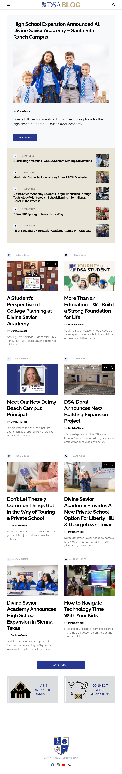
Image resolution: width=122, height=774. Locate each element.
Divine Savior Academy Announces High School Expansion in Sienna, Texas (31, 615)
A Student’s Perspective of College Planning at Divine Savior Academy (29, 310)
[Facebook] (52, 764)
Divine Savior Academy (67, 758)
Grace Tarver (24, 111)
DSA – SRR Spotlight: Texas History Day (38, 214)
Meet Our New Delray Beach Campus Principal (31, 408)
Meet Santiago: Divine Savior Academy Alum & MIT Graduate (52, 230)
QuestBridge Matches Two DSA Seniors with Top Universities (52, 161)
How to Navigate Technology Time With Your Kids (84, 609)
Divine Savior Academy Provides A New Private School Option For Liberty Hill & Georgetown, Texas (89, 511)
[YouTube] (63, 764)
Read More (25, 137)
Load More (59, 665)
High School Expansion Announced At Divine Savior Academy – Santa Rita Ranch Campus (56, 30)
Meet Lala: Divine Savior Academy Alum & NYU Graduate (50, 177)
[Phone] (69, 764)
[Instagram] (58, 764)
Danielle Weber (19, 331)
